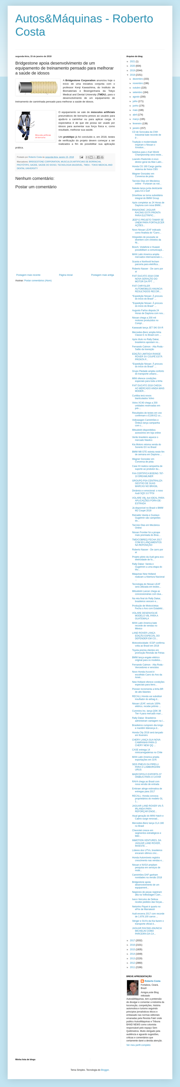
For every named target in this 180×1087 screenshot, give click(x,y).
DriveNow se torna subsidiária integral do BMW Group (147, 196)
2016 (133, 945)
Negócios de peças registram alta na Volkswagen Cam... (147, 893)
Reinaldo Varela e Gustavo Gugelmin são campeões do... (146, 518)
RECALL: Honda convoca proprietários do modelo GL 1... (147, 799)
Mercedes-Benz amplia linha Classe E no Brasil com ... (146, 333)
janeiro (136, 128)
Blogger (105, 1070)
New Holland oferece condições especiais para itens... (148, 683)
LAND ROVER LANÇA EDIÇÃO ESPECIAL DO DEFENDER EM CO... (146, 636)
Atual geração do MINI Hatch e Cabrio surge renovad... (148, 817)
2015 (133, 949)
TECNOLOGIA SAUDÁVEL (70, 165)
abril (135, 114)
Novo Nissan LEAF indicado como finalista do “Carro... (146, 231)
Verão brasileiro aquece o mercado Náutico (145, 438)
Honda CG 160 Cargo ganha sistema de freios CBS (146, 167)
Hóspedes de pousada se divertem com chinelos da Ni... (146, 240)
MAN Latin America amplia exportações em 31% (145, 758)
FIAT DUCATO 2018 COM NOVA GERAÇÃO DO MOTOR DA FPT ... (145, 279)
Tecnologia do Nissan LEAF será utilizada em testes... (146, 585)
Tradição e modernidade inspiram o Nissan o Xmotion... (144, 145)
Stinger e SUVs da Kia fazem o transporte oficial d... (148, 922)
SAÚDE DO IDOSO (47, 165)
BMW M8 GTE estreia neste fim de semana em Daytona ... (148, 453)
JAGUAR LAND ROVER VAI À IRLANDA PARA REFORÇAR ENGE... (147, 809)
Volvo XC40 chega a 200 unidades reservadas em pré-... (146, 405)
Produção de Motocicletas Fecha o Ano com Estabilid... (148, 607)
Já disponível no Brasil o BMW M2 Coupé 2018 (147, 509)
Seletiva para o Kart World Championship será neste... (147, 153)
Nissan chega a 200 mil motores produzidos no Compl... (145, 320)
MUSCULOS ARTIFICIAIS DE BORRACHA (81, 161)
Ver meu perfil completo (138, 1045)
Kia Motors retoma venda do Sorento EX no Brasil (146, 446)
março (136, 119)
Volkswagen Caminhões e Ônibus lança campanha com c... (146, 423)
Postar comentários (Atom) (38, 280)
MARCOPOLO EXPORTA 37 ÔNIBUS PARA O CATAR (147, 775)
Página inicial (66, 275)
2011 (133, 967)
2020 (133, 66)
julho (135, 101)
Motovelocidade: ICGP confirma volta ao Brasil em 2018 (148, 644)
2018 (133, 75)
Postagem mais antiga (102, 275)
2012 (133, 963)
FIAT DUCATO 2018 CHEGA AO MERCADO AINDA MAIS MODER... (148, 388)
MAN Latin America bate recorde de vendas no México (144, 626)
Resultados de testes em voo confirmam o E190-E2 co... (147, 414)
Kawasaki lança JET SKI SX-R (147, 327)
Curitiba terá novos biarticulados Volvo (143, 397)
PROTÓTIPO (23, 165)
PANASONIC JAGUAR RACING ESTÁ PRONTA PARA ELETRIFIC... (146, 213)
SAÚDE (33, 165)
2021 (133, 61)
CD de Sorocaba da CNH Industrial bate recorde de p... (146, 135)
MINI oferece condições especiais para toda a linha (147, 379)
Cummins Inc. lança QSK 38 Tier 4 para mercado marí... (147, 712)
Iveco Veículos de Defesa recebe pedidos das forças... (148, 900)
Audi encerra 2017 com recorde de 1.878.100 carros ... (148, 915)
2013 (133, 958)
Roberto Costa (152, 981)
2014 (133, 954)
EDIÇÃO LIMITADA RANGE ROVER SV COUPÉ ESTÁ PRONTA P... (147, 357)
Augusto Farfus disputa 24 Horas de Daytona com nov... (148, 311)
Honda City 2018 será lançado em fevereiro (147, 734)
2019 (133, 70)
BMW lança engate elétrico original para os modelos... (147, 658)
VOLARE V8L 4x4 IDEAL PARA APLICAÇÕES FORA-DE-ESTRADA (148, 501)
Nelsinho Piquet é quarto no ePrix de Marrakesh (146, 908)
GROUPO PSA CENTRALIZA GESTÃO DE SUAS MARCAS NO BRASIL (147, 483)
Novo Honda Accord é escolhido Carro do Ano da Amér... (147, 674)
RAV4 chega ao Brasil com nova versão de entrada (146, 783)
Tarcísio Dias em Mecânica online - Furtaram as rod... (146, 182)
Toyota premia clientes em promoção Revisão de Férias (148, 651)
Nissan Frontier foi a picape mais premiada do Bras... (146, 533)
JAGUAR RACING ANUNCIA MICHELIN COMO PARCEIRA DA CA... (147, 931)
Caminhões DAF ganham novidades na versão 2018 (147, 876)
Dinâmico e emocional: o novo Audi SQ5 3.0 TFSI (147, 492)
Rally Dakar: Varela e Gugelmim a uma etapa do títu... (147, 567)
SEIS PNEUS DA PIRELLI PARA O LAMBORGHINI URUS (146, 767)
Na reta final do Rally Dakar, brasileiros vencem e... (146, 599)
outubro (137, 87)
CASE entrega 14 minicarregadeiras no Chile (147, 751)
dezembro (138, 79)
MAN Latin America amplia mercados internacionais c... (148, 255)
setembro (138, 92)
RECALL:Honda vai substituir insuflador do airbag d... (147, 697)
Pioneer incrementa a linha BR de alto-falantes (147, 690)
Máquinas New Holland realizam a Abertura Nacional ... (148, 577)
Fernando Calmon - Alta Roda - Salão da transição (148, 348)
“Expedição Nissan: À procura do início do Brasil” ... (147, 297)
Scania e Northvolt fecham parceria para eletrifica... (146, 263)
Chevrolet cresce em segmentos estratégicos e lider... (146, 833)
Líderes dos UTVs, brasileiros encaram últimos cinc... (147, 851)
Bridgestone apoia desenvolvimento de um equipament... (145, 885)
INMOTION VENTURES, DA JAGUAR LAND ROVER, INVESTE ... (146, 843)
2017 (133, 940)
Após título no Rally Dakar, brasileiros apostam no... (146, 340)
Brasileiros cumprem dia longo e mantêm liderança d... (147, 726)
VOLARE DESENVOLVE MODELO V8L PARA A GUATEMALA (145, 616)
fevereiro (137, 123)
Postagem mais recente (28, 275)
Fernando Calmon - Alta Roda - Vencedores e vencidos (148, 666)
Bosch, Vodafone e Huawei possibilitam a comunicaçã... (148, 248)
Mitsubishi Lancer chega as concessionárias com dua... (147, 592)
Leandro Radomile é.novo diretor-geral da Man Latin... (147, 160)
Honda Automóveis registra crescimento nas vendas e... (148, 859)
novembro (138, 83)
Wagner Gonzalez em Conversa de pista (143, 175)
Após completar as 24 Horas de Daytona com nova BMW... (148, 204)
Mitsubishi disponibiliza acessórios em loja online (146, 431)
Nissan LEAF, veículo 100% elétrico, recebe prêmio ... (146, 705)
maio (135, 110)
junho (136, 105)
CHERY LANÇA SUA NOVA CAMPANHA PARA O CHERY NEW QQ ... (146, 742)
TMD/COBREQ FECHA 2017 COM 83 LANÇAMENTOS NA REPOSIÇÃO (147, 542)
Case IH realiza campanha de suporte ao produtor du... (147, 467)
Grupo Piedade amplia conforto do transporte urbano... (148, 372)
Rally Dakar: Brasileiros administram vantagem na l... (148, 719)
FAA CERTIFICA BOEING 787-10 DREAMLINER (148, 474)
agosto (136, 96)
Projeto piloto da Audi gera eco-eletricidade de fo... (148, 558)
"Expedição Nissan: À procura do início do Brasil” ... (147, 304)
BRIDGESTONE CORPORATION (44, 161)
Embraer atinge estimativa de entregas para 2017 (147, 790)
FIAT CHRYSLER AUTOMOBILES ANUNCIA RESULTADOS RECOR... (147, 289)
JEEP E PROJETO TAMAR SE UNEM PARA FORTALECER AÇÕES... (148, 223)
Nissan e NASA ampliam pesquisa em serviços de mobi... (146, 868)
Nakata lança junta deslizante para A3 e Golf (147, 189)
